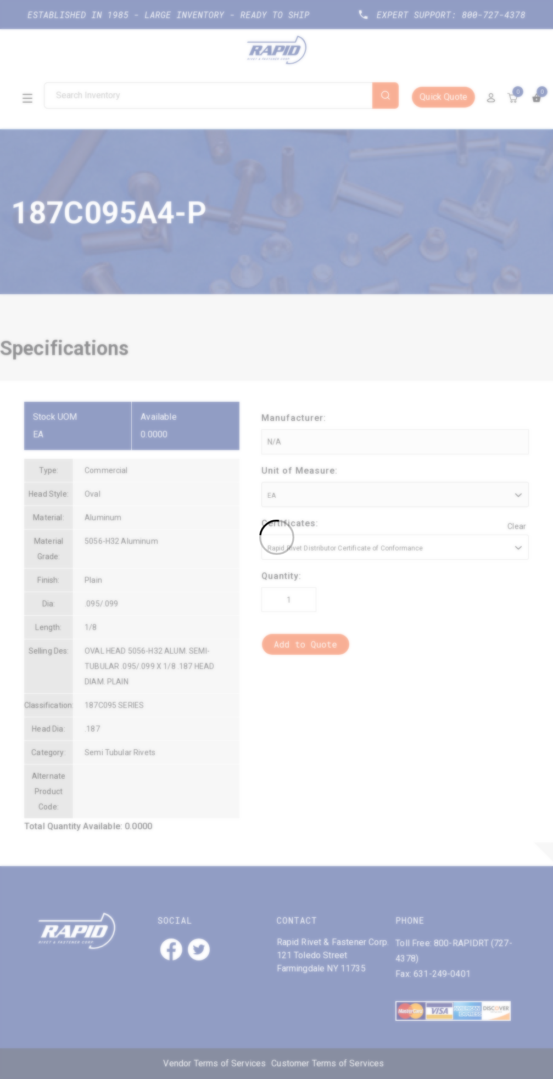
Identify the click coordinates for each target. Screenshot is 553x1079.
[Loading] (276, 539)
